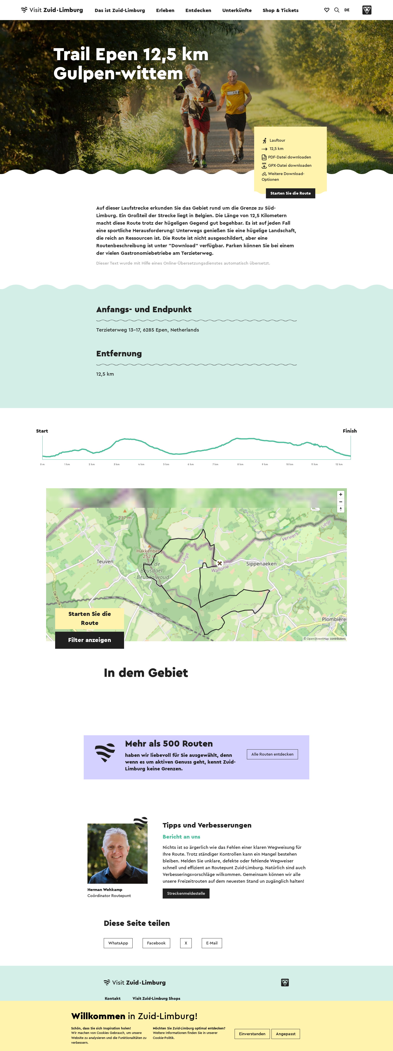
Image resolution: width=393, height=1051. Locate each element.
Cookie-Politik (163, 1037)
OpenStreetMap (318, 638)
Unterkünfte (237, 10)
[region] (196, 564)
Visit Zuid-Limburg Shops (156, 999)
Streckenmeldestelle (186, 894)
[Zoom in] (340, 494)
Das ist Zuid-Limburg (120, 10)
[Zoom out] (340, 501)
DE (346, 10)
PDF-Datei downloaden (289, 157)
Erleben (165, 10)
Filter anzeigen (89, 640)
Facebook (156, 943)
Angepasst (286, 1034)
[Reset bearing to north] (340, 509)
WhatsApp (118, 943)
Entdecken (198, 10)
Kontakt (113, 999)
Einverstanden (252, 1034)
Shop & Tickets (281, 10)
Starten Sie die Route (290, 193)
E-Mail (212, 943)
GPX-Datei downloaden (290, 166)
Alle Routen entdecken (272, 754)
